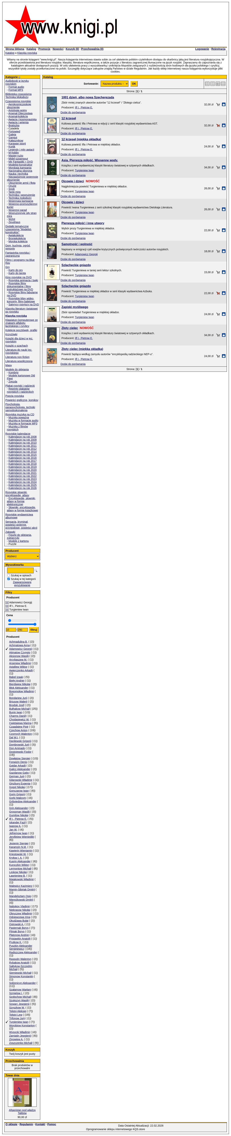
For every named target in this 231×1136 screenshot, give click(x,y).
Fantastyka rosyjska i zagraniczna (17, 254)
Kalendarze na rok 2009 (22, 439)
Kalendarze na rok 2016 (22, 457)
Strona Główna (15, 48)
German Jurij (16, 776)
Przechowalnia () (92, 48)
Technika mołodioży (20, 197)
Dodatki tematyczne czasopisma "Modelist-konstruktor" (18, 229)
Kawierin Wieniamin (20, 850)
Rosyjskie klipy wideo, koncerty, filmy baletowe (21, 300)
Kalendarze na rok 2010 (22, 442)
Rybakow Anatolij (19, 962)
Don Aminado (17, 748)
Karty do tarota (17, 273)
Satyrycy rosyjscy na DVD (23, 304)
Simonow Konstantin (21, 976)
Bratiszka (13, 125)
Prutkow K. (15, 942)
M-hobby (13, 152)
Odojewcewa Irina (19, 917)
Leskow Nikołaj (18, 872)
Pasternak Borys (19, 927)
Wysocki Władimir (19, 1032)
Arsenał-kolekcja (18, 116)
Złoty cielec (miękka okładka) (82, 349)
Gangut (12, 137)
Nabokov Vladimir (19, 906)
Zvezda (12, 381)
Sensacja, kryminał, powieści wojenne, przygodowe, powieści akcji (21, 524)
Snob (11, 188)
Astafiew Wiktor (18, 666)
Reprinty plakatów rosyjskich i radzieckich (20, 390)
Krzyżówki (11, 334)
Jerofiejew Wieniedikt (21, 836)
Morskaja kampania (19, 167)
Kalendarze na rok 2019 (22, 466)
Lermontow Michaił (20, 868)
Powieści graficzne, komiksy (21, 400)
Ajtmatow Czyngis (19, 652)
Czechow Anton (18, 730)
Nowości (58, 48)
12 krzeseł (69, 118)
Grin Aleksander (18, 808)
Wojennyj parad (17, 210)
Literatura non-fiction (17, 357)
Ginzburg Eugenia (19, 783)
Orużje (12, 185)
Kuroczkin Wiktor (19, 864)
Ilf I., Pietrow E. (18, 818)
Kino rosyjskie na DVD (18, 277)
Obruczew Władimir (20, 913)
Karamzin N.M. (18, 847)
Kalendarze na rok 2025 (22, 485)
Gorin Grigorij (17, 794)
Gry (7, 267)
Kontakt (40, 1124)
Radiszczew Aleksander (23, 952)
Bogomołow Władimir (21, 691)
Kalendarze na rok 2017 (22, 460)
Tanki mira (14, 191)
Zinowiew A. (16, 1039)
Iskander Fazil (17, 822)
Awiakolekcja (16, 235)
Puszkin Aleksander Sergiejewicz (20, 947)
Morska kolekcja (17, 241)
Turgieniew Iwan (18, 1021)
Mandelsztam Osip (20, 896)
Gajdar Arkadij (17, 765)
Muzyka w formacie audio (23, 420)
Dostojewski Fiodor (20, 751)
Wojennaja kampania (20, 200)
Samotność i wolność (77, 244)
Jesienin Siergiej (19, 843)
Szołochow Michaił (20, 996)
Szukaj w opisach (21, 575)
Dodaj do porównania (73, 112)
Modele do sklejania (17, 369)
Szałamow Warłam (20, 989)
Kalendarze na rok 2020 (22, 469)
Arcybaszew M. (18, 659)
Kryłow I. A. (15, 857)
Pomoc (51, 1124)
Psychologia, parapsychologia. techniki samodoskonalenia (20, 407)
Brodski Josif (16, 705)
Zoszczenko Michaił (20, 1042)
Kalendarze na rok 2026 (22, 488)
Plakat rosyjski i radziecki (20, 385)
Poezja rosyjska (14, 395)
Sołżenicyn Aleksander (22, 983)
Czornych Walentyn (20, 733)
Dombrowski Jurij (19, 744)
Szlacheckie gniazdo (76, 265)
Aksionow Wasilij (19, 656)
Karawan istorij (17, 143)
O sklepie (11, 1124)
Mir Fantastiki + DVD (20, 161)
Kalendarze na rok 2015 (22, 454)
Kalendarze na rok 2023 (22, 479)
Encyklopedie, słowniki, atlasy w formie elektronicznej (21, 501)
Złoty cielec (70, 328)
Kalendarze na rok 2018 (22, 463)
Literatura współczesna (18, 361)
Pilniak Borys (17, 931)
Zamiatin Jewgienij (20, 1035)
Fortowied (14, 131)
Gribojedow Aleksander (22, 801)
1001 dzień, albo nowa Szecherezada (88, 97)
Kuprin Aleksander (20, 861)
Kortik (11, 146)
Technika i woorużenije (21, 194)
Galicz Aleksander (19, 769)
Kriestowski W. (17, 854)
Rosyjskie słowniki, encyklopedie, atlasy (17, 494)
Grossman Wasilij (19, 811)
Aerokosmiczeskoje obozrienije (19, 106)
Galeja (12, 134)
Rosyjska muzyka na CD (19, 414)
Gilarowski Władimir (20, 779)
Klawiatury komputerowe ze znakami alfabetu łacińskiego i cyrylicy (21, 323)
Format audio (16, 86)
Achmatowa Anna (19, 645)
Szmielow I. (16, 993)
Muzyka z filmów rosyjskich (17, 428)
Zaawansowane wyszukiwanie (22, 584)
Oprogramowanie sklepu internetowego (109, 1129)
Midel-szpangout (18, 158)
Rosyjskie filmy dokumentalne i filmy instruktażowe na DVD (20, 286)
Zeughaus (14, 222)
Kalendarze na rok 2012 (22, 448)
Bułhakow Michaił (19, 708)
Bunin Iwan (15, 712)
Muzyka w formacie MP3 (22, 423)
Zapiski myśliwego (75, 307)
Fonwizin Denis (18, 762)
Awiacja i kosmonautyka (22, 119)
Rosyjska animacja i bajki (23, 280)
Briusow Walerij (18, 701)
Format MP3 (15, 89)
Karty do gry (15, 270)
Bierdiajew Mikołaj (19, 684)
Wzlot (11, 219)
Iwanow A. (15, 826)
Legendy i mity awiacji (21, 149)
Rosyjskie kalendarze (17, 433)
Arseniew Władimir (20, 663)
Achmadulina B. (18, 641)
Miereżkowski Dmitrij (21, 899)
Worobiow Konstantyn (22, 1025)
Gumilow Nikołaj (18, 815)
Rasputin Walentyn (20, 959)
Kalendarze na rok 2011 (22, 445)
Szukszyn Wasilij (19, 1000)
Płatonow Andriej (19, 935)
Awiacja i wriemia (18, 122)
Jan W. (13, 829)
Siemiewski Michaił (20, 972)
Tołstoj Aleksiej (17, 1011)
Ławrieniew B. (17, 875)
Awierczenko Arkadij (21, 670)
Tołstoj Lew (15, 1014)
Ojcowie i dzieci (73, 181)
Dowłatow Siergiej (19, 758)
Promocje (44, 48)
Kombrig (13, 372)
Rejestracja (218, 48)
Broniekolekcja (17, 238)
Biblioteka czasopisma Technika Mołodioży (18, 96)
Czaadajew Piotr (19, 726)
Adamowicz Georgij (20, 648)
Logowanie (202, 48)
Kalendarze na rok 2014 (22, 451)
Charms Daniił (17, 715)
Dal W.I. (14, 737)
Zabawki (10, 531)
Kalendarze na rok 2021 (22, 472)
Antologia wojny (17, 110)
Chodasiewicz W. (19, 719)
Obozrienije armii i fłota (21, 182)
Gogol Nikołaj (17, 787)
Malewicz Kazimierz (20, 885)
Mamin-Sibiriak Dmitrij (22, 889)
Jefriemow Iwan (18, 833)
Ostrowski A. (16, 924)
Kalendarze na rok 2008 (22, 436)
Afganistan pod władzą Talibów (22, 1112)
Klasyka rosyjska (27, 52)
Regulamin (26, 1124)
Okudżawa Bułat (19, 920)
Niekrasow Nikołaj (19, 909)
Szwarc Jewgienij (19, 1003)
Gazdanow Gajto (19, 772)
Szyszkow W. (17, 1007)
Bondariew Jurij (18, 697)
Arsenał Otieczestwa (20, 113)
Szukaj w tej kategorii (23, 578)
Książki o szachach (16, 345)
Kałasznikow (15, 140)
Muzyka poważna (18, 417)
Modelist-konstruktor (20, 164)
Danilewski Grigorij (20, 741)
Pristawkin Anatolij (20, 938)
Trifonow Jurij (17, 1018)
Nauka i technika (18, 173)
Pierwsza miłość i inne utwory (83, 223)
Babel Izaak (16, 677)
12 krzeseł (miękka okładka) (81, 139)
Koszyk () (72, 48)
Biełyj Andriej (16, 680)
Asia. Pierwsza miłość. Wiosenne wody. (90, 160)
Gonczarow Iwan (19, 790)
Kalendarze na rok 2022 (22, 476)
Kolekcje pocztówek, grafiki (21, 330)
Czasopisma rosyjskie (18, 101)
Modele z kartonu (18, 540)
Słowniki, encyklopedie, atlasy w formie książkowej (22, 509)
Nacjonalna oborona (20, 170)
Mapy (8, 365)
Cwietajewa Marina (20, 723)
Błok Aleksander (18, 687)
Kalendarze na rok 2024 (22, 482)
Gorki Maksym (17, 797)
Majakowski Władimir (21, 879)
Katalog (31, 48)
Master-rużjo (15, 155)
